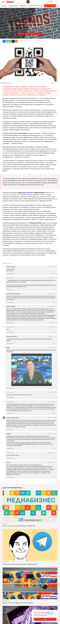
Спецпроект (26, 20)
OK (45, 619)
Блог (17, 417)
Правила (8, 263)
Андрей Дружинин (28, 30)
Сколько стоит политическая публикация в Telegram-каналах (20, 564)
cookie (48, 612)
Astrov (8, 462)
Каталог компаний (35, 6)
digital (27, 33)
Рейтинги (23, 6)
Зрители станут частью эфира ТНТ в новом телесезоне (18, 603)
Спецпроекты (13, 6)
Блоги (4, 6)
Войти (4, 263)
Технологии (33, 33)
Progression (21, 33)
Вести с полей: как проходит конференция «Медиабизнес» (19, 526)
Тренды (34, 20)
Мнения (40, 33)
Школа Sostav (50, 6)
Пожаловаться (10, 273)
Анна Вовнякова (37, 30)
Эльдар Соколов (10, 417)
